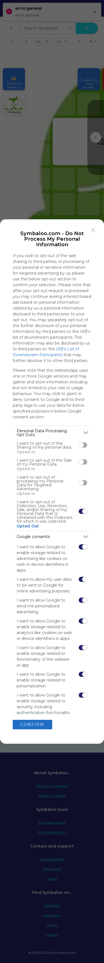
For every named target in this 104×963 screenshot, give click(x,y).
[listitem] (52, 433)
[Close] (93, 230)
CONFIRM (32, 724)
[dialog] (52, 481)
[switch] (82, 445)
